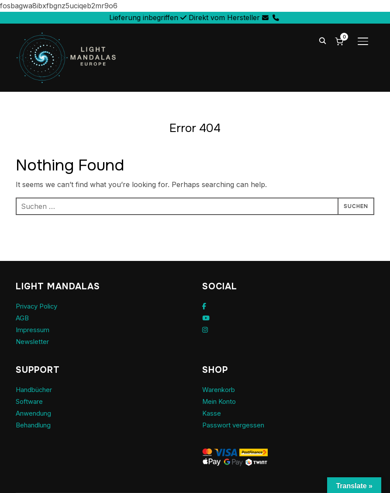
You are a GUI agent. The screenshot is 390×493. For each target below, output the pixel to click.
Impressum (34, 329)
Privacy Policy (39, 306)
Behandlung (35, 424)
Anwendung (36, 413)
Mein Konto (221, 401)
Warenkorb (221, 389)
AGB (23, 317)
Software (31, 401)
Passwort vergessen (235, 424)
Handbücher (37, 389)
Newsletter (34, 341)
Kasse (212, 413)
